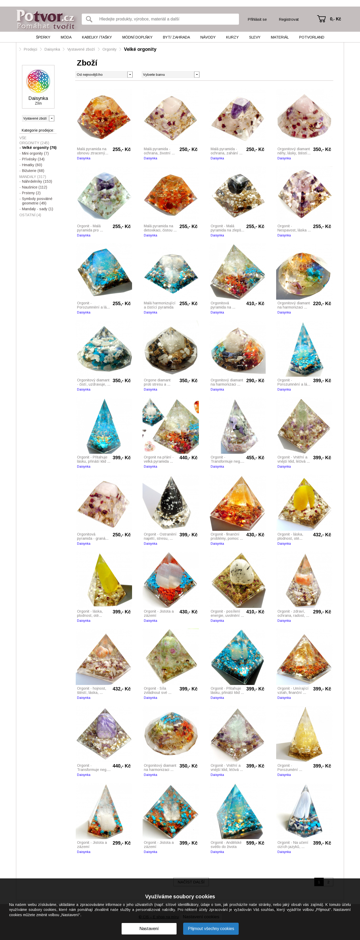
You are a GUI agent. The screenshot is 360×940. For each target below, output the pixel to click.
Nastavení (149, 928)
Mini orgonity (35, 153)
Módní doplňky (137, 37)
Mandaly (32, 177)
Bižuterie (33, 171)
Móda (66, 37)
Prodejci (30, 49)
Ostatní (30, 215)
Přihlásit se (257, 19)
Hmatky (32, 165)
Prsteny (31, 193)
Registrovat (289, 19)
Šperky (43, 37)
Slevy (254, 37)
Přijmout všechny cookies (211, 928)
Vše (22, 138)
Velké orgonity (140, 49)
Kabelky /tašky (97, 37)
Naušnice (34, 187)
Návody (208, 37)
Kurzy (232, 37)
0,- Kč (335, 19)
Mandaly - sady (37, 209)
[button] (196, 74)
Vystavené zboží (81, 49)
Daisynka (52, 49)
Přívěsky (33, 159)
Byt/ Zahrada (176, 37)
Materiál (280, 37)
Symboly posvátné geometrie (37, 201)
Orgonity (109, 49)
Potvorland (311, 37)
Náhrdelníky (37, 181)
